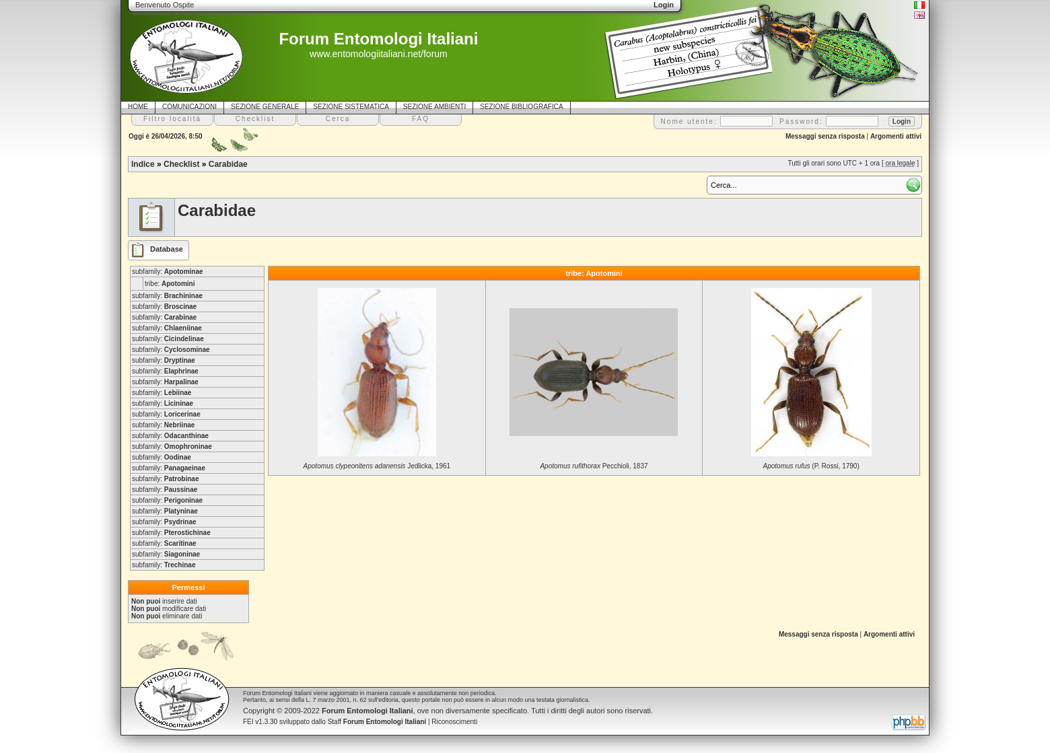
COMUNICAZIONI (189, 106)
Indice (143, 164)
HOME (138, 106)
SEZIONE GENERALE (265, 106)
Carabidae (228, 164)
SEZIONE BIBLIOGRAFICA (521, 106)
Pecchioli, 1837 (594, 466)
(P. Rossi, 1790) (811, 466)
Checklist (181, 164)
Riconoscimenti (454, 721)
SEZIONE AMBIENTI (434, 106)
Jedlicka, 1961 (377, 466)
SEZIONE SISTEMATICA (351, 106)
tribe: (170, 283)
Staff (377, 721)
